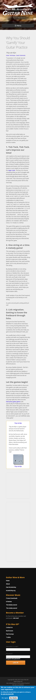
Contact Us (9, 627)
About (8, 584)
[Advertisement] (19, 485)
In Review (9, 601)
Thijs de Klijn (18, 423)
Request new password (13, 658)
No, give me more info (7, 696)
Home (8, 580)
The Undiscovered (11, 608)
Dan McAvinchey (11, 587)
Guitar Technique (10, 55)
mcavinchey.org (10, 590)
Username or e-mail (12, 646)
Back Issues (9, 631)
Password (9, 653)
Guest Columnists (20, 55)
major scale (11, 170)
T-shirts (8, 637)
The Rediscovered (11, 605)
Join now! (16, 618)
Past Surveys (10, 634)
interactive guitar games (13, 401)
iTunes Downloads (11, 598)
